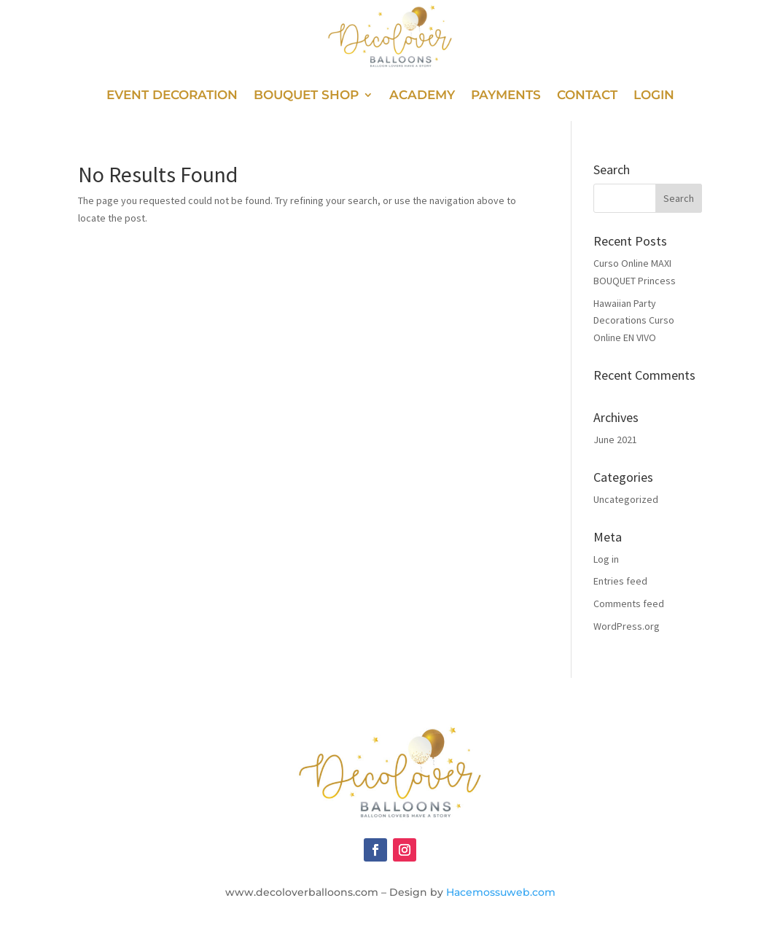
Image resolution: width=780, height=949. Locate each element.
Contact (587, 96)
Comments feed (628, 603)
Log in (606, 559)
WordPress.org (626, 626)
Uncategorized (625, 499)
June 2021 (615, 439)
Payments (506, 96)
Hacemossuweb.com (500, 892)
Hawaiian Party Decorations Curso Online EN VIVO (633, 321)
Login (653, 96)
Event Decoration (172, 96)
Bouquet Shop (306, 96)
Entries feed (620, 580)
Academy (422, 96)
